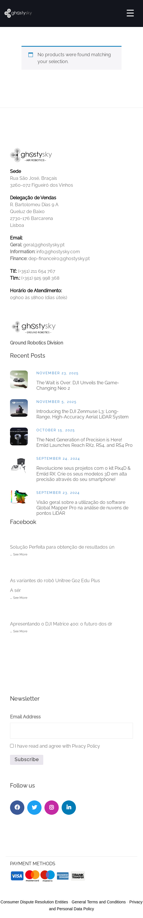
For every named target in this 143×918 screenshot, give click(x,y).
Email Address (25, 717)
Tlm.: (15, 278)
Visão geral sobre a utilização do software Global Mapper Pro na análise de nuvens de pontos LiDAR (82, 508)
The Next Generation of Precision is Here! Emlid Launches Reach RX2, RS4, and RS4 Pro (84, 442)
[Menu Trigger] (130, 13)
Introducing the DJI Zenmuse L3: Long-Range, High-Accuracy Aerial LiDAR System (82, 414)
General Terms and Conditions (99, 902)
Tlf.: (13, 271)
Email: (16, 238)
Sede (15, 171)
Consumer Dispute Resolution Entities (34, 902)
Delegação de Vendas (33, 197)
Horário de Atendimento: (36, 290)
